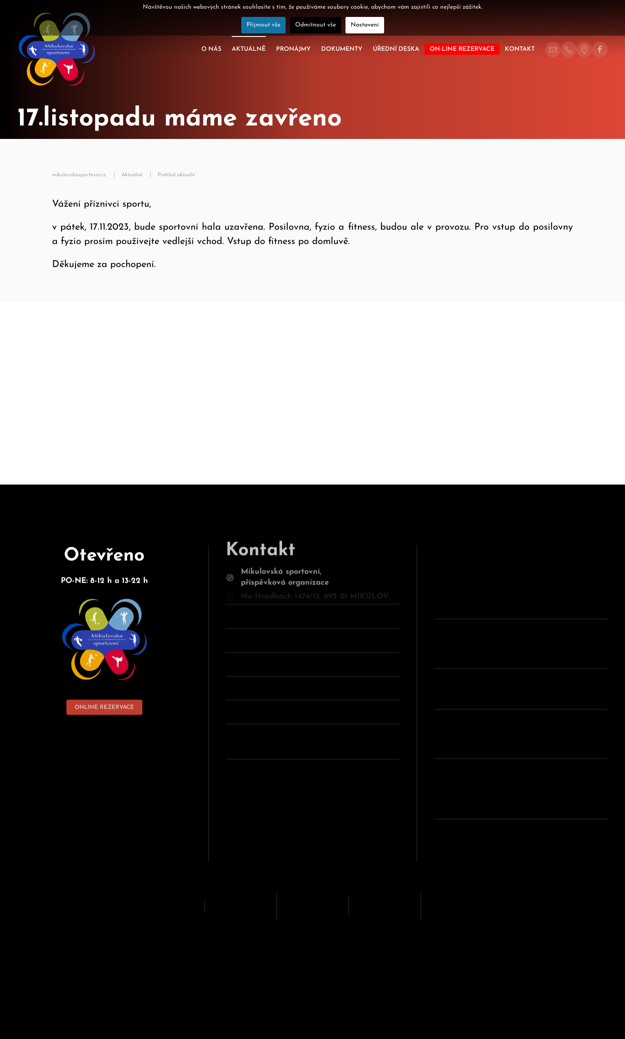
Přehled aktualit (176, 175)
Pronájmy (293, 49)
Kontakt (520, 49)
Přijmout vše (263, 25)
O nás (211, 49)
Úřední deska (396, 49)
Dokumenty (341, 49)
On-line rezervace (462, 49)
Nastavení (365, 25)
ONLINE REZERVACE (104, 695)
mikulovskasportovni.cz (79, 175)
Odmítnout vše (315, 25)
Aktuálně (249, 49)
